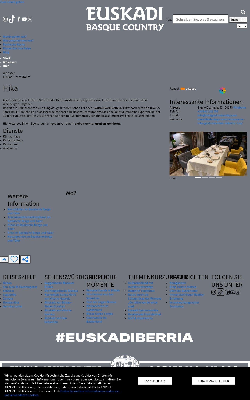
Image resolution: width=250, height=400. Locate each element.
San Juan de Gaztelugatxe (20, 287)
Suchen (238, 20)
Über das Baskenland (183, 291)
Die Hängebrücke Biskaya (61, 291)
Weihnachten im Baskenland (97, 308)
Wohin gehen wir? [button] (15, 36)
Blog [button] (6, 52)
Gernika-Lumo (12, 306)
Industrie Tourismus (141, 291)
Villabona (239, 107)
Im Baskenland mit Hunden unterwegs (140, 285)
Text (169, 19)
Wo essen (9, 62)
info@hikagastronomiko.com (217, 115)
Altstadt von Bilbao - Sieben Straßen (58, 304)
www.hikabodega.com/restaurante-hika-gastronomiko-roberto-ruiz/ (221, 121)
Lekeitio (8, 291)
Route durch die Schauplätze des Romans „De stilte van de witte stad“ (144, 300)
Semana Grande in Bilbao (103, 290)
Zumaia (8, 298)
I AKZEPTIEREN (155, 381)
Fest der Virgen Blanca (101, 302)
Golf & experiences (140, 318)
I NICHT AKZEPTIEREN (213, 381)
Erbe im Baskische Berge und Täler (31, 233)
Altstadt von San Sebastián (56, 320)
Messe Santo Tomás (99, 314)
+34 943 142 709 (207, 111)
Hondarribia (11, 302)
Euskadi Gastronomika (143, 310)
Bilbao (7, 283)
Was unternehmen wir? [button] (18, 40)
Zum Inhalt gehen (12, 2)
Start (6, 58)
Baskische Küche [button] (14, 44)
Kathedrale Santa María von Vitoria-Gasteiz (60, 296)
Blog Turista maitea (183, 287)
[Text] (201, 19)
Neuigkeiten (178, 283)
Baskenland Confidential (144, 314)
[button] (243, 12)
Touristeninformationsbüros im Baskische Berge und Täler (29, 219)
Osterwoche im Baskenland (96, 319)
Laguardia (9, 294)
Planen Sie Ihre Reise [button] (17, 48)
